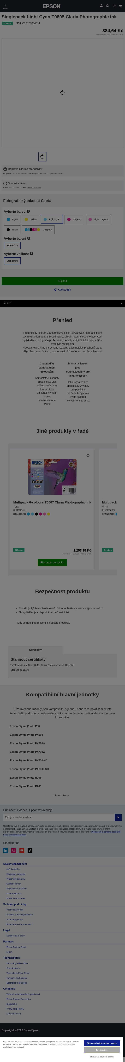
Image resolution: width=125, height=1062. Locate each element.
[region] (61, 1049)
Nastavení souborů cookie (102, 1057)
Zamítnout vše (102, 1050)
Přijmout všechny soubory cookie (102, 1043)
